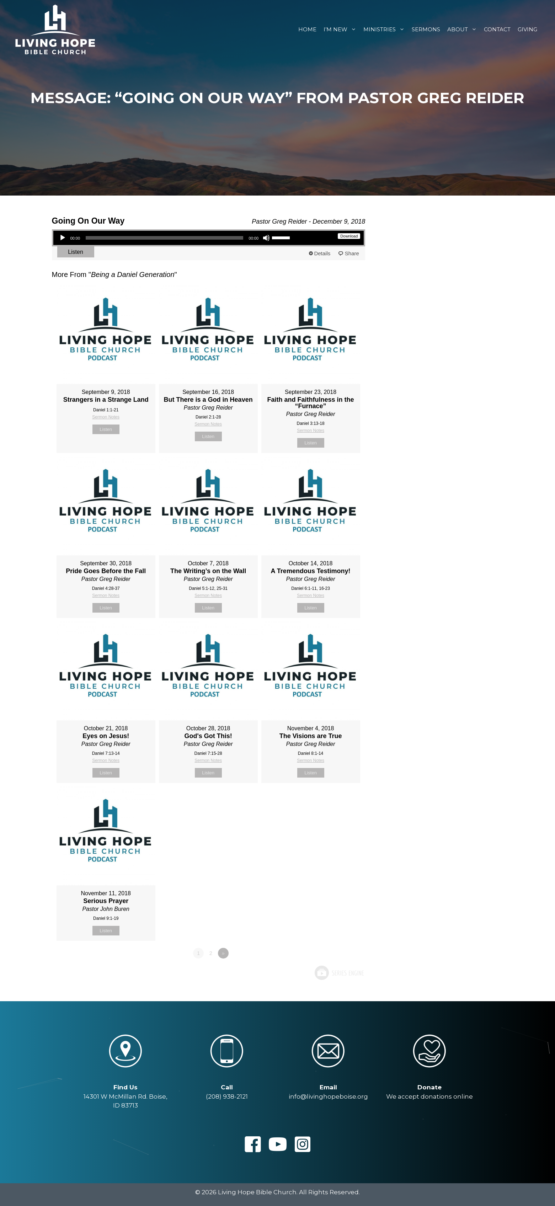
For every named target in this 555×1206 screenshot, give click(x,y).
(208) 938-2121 (227, 1096)
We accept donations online (429, 1096)
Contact (497, 29)
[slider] (164, 238)
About (463, 29)
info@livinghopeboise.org (328, 1096)
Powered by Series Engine (339, 973)
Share (352, 253)
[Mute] (266, 237)
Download (349, 236)
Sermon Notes (105, 417)
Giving (527, 29)
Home (307, 29)
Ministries (385, 29)
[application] (174, 238)
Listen (75, 252)
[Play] (62, 237)
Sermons (426, 29)
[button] (252, 1144)
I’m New (342, 29)
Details (322, 253)
